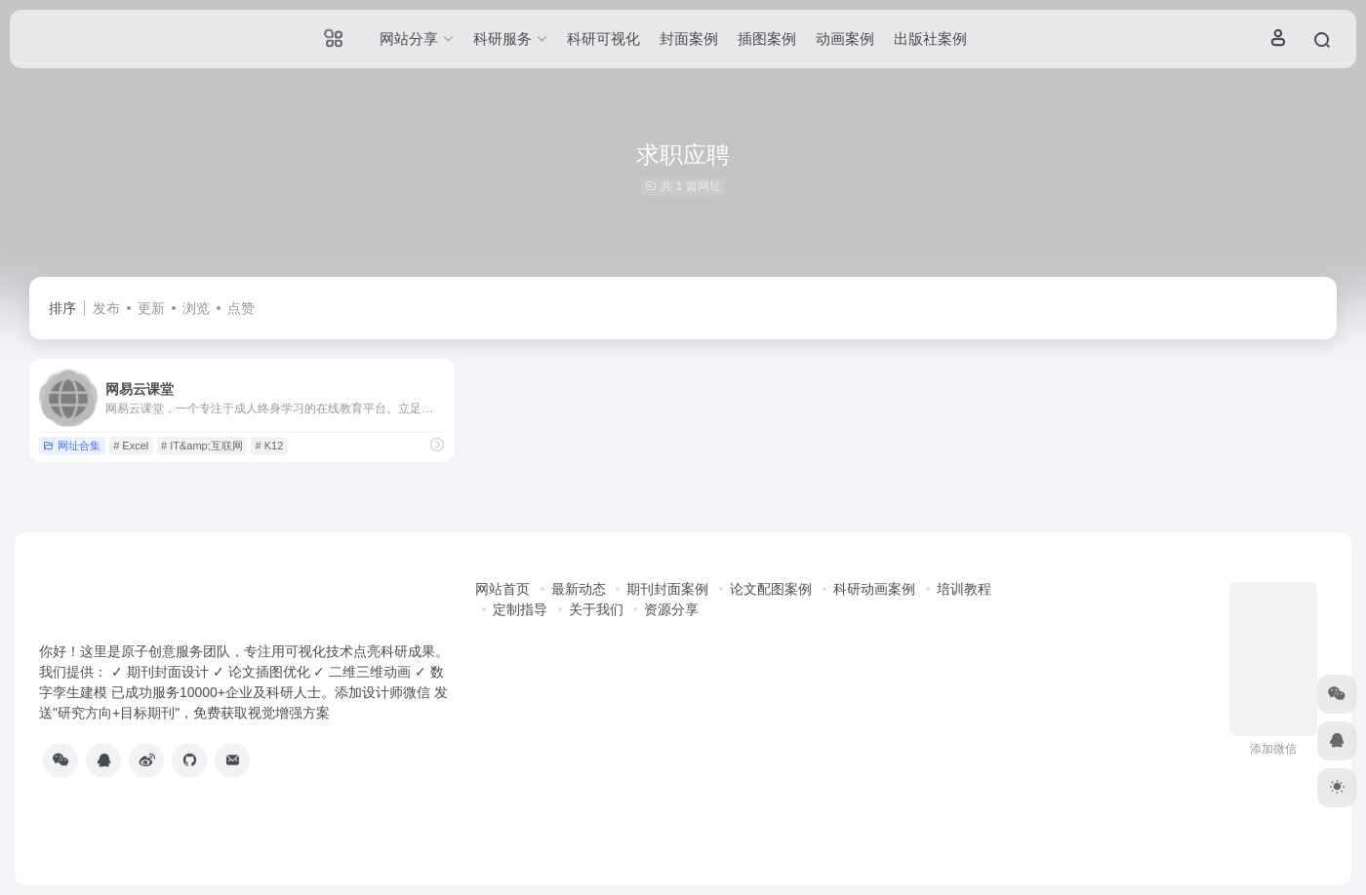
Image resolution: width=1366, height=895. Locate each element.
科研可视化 (603, 38)
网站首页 (502, 589)
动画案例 (845, 38)
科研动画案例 (874, 589)
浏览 (196, 308)
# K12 (270, 445)
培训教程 (964, 589)
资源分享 (671, 609)
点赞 (241, 308)
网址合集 (71, 445)
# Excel (130, 445)
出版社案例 (930, 38)
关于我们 (596, 609)
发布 (106, 308)
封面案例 (689, 38)
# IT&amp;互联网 (202, 445)
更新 (151, 308)
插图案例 (767, 38)
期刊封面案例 (667, 589)
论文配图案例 (771, 589)
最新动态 (578, 589)
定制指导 (520, 609)
